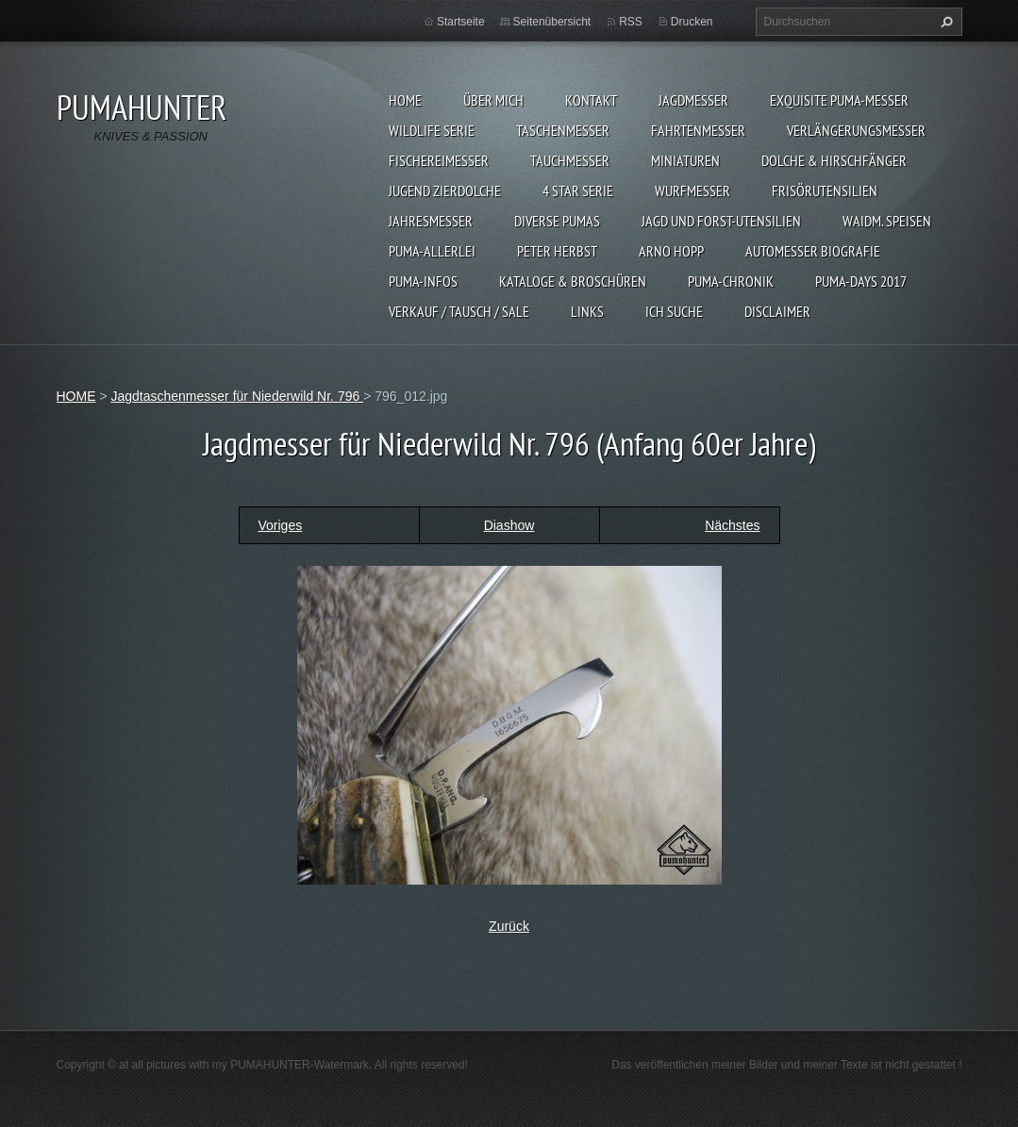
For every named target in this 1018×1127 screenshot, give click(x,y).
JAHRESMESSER (431, 220)
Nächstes (732, 525)
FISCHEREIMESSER (439, 160)
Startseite (461, 21)
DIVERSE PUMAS (557, 220)
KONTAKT (591, 100)
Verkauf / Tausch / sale (459, 311)
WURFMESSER (692, 190)
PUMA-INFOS (423, 281)
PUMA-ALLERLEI (432, 250)
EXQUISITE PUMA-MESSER (839, 100)
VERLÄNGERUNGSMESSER (856, 130)
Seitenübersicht (552, 21)
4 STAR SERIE (577, 190)
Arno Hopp (671, 250)
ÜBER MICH (493, 100)
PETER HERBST (557, 250)
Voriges (281, 525)
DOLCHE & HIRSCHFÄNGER (834, 160)
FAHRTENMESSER (698, 130)
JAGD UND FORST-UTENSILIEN (721, 220)
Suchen (944, 22)
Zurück (509, 926)
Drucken (692, 21)
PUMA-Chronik (731, 281)
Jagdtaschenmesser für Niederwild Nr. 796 (236, 396)
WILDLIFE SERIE (432, 130)
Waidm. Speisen (887, 220)
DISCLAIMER (777, 311)
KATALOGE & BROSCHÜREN (572, 281)
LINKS (587, 311)
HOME (405, 100)
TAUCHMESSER (569, 160)
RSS (631, 21)
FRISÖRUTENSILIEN (824, 190)
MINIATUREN (685, 160)
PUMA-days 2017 (861, 281)
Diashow (509, 525)
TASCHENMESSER (562, 130)
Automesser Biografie (812, 250)
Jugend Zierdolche (445, 190)
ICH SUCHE (674, 311)
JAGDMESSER (693, 100)
